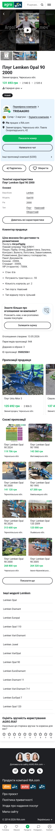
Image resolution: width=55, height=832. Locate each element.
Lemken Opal (10, 600)
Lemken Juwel (10, 644)
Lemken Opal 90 (11, 662)
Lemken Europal (11, 617)
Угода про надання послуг (20, 806)
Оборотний (32, 212)
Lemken (30, 193)
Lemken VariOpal (12, 653)
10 (51, 736)
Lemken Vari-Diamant (14, 635)
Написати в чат (27, 147)
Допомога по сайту (27, 764)
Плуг (29, 207)
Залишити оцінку (27, 325)
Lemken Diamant (12, 609)
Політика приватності (17, 800)
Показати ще (27, 580)
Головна (5, 828)
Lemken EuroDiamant (14, 671)
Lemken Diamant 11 (13, 679)
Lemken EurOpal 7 (12, 697)
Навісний (39, 207)
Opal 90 (29, 197)
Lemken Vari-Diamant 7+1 (16, 688)
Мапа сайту (10, 811)
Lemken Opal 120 (12, 706)
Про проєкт (10, 794)
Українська (45, 819)
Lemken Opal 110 (12, 626)
